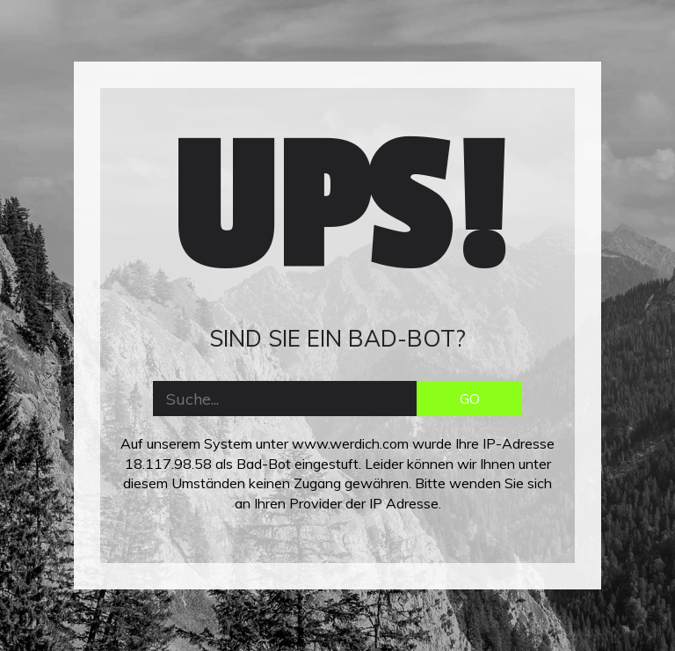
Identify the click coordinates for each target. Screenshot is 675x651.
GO (470, 398)
